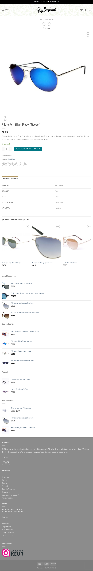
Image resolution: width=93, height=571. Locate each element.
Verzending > (6, 486)
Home (40, 20)
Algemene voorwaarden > (10, 495)
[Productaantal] (6, 149)
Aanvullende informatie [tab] (10, 179)
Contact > (5, 480)
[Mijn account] (85, 10)
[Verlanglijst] (81, 10)
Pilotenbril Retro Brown (70, 263)
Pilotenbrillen (49, 20)
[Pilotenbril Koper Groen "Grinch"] (16, 242)
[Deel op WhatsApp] (4, 164)
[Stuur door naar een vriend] (16, 164)
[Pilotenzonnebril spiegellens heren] (46, 242)
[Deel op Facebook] (8, 164)
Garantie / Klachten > (9, 489)
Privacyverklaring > (8, 498)
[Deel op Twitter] (12, 164)
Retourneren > (7, 492)
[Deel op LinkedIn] (25, 164)
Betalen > (5, 483)
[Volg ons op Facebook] (4, 463)
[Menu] (5, 10)
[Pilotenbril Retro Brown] (77, 242)
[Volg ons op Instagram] (8, 463)
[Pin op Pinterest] (20, 164)
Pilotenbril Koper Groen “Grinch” (11, 263)
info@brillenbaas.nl (8, 532)
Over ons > (5, 477)
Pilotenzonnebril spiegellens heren (42, 263)
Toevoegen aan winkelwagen (28, 149)
